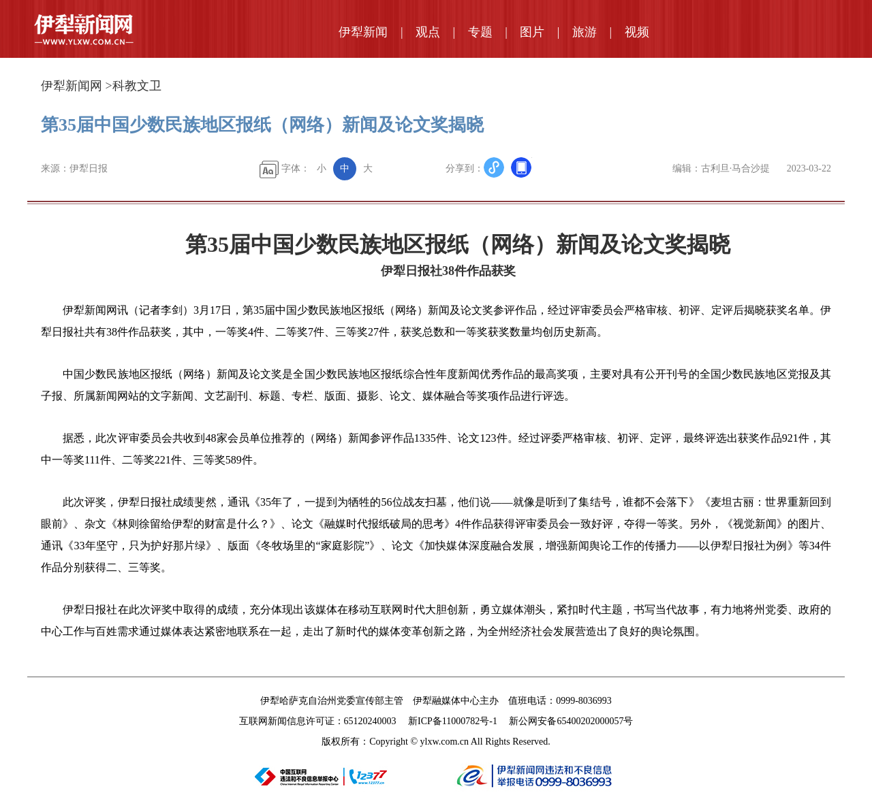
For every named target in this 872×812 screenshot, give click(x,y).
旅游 (584, 32)
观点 (428, 32)
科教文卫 (136, 86)
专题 (480, 32)
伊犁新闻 (363, 32)
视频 (637, 32)
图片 (532, 32)
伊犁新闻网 (71, 86)
